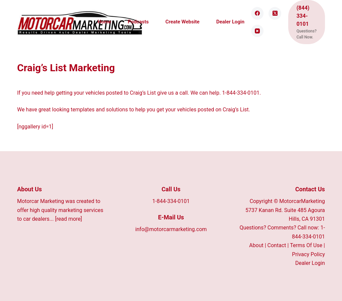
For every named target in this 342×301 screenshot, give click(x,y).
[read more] (68, 219)
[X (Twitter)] (275, 13)
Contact (277, 245)
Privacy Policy (308, 254)
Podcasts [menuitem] (138, 22)
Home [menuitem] (104, 22)
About (256, 245)
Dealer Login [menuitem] (230, 22)
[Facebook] (257, 13)
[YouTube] (257, 31)
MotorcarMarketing (302, 201)
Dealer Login (310, 263)
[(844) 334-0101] (306, 22)
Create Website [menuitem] (182, 22)
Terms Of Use (306, 245)
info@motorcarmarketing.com (171, 229)
